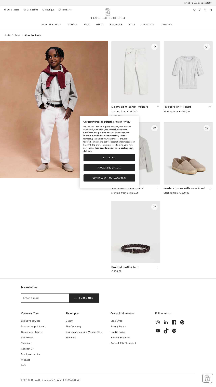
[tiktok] (166, 331)
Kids (7, 35)
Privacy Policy (118, 326)
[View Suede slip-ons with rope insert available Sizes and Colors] (210, 188)
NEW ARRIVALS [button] (51, 24)
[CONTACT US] (30, 9)
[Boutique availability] (48, 9)
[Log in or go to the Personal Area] (205, 9)
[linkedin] (166, 322)
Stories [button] (166, 24)
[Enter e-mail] (45, 298)
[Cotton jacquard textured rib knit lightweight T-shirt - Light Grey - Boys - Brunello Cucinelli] (188, 72)
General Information (122, 313)
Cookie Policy (118, 332)
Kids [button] (132, 24)
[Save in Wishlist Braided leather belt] (154, 207)
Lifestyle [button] (148, 24)
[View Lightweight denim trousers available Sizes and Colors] (157, 106)
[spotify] (174, 331)
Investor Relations (120, 337)
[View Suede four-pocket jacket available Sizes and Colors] (157, 188)
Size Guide (27, 337)
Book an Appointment (33, 326)
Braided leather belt (133, 269)
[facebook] (174, 322)
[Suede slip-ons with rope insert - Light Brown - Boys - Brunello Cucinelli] (188, 153)
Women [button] (73, 24)
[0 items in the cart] (210, 9)
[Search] (194, 9)
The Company (74, 326)
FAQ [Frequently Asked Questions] (23, 365)
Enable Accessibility (198, 3)
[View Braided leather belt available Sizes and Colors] (157, 266)
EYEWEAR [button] (116, 24)
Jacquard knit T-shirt (186, 110)
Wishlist (25, 359)
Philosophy (72, 313)
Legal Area (117, 320)
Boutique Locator (30, 354)
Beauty (70, 320)
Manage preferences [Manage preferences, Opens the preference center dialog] (109, 168)
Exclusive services (30, 320)
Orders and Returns (31, 332)
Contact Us (27, 348)
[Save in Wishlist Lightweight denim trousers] (154, 47)
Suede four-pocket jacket (133, 191)
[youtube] (158, 331)
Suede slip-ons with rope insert (186, 191)
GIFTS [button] (100, 24)
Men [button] (87, 24)
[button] (54, 159)
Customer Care (29, 313)
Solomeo (70, 337)
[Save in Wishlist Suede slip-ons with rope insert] (207, 128)
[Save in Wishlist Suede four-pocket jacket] (154, 128)
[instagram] (158, 322)
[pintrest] (182, 322)
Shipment (26, 343)
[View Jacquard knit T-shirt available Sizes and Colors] (210, 106)
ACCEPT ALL (109, 158)
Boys (17, 35)
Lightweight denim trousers (133, 110)
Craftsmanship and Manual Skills (84, 332)
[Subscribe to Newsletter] (65, 9)
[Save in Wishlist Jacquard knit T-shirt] (207, 47)
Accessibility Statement (123, 343)
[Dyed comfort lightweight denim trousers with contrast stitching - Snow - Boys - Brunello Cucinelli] (135, 72)
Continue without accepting (109, 178)
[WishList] (199, 9)
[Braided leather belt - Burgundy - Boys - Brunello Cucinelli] (135, 232)
